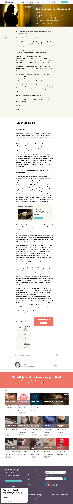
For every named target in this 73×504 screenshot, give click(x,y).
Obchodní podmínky (54, 494)
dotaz (45, 383)
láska (5, 35)
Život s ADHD (60, 447)
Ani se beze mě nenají (35, 447)
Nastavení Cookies (64, 494)
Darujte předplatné (13, 483)
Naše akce (29, 484)
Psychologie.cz (10, 2)
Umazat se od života (11, 447)
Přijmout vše (20, 501)
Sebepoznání (7, 34)
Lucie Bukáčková (26, 364)
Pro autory (37, 474)
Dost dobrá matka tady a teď (35, 425)
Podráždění (47, 425)
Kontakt (36, 476)
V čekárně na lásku (23, 425)
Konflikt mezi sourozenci (60, 425)
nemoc (5, 37)
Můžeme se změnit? (23, 401)
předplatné (48, 381)
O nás (43, 2)
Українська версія (49, 488)
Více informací (6, 497)
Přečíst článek (39, 218)
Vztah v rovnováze (23, 447)
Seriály (35, 2)
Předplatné (64, 2)
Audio (23, 2)
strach (5, 38)
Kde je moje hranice (11, 425)
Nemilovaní (37, 209)
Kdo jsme (37, 471)
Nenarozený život (48, 447)
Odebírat (65, 478)
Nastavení (8, 501)
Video (27, 2)
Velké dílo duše (35, 401)
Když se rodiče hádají (11, 401)
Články (19, 2)
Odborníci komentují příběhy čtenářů (53, 401)
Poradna (31, 2)
